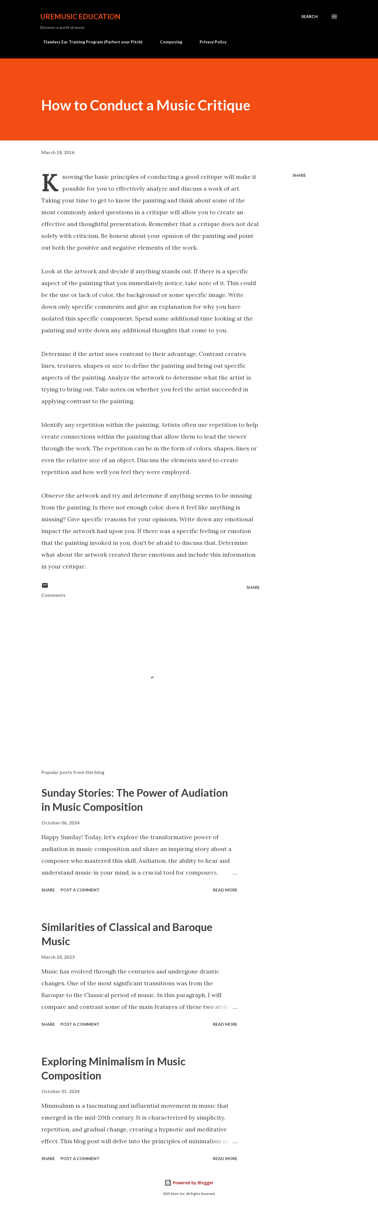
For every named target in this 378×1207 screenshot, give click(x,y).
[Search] (309, 16)
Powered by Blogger (189, 1182)
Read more (225, 889)
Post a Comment (80, 889)
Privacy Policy (209, 41)
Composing (168, 41)
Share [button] (299, 175)
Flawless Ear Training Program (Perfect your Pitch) (89, 41)
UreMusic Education (80, 16)
